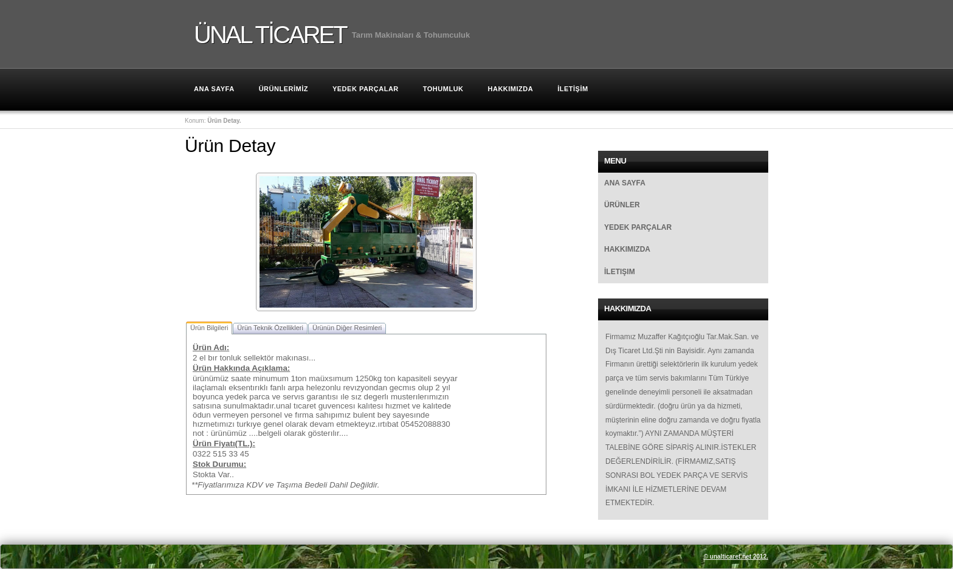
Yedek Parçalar (365, 88)
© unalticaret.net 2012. (736, 556)
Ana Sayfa (214, 88)
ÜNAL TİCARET (270, 33)
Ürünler (622, 205)
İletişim (619, 271)
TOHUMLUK (443, 88)
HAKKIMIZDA (511, 88)
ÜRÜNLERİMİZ (283, 88)
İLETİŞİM (572, 88)
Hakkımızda (627, 249)
